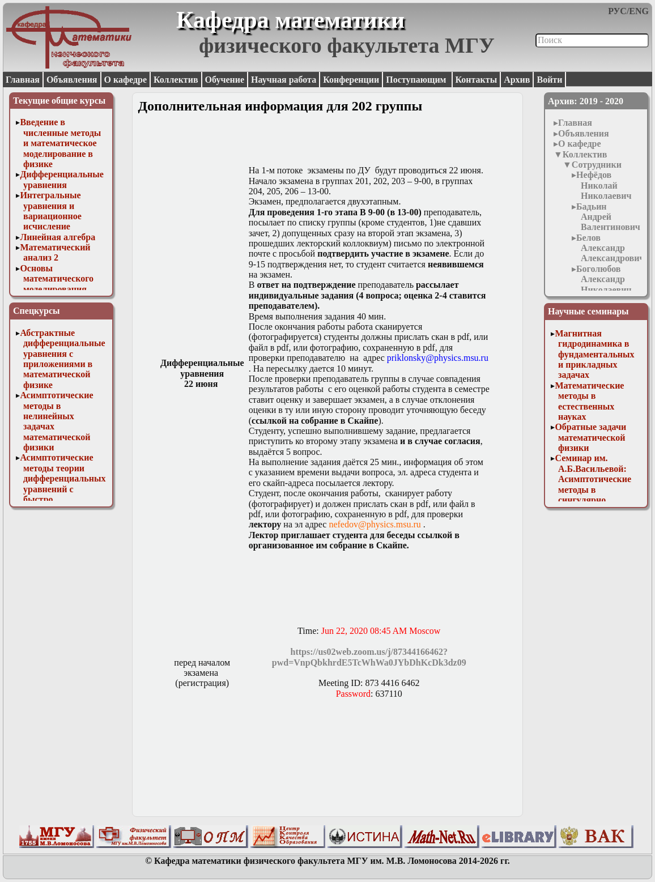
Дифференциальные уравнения (62, 179)
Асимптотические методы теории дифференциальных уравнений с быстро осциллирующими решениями (62, 489)
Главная (23, 79)
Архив (517, 79)
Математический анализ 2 (55, 252)
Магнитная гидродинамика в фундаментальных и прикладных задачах (594, 354)
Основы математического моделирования (56, 278)
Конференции (351, 79)
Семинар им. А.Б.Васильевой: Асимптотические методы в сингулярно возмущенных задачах (593, 489)
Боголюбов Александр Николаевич (603, 279)
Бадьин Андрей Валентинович (608, 217)
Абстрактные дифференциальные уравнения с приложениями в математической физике (62, 359)
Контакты (476, 79)
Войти (549, 79)
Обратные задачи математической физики (590, 437)
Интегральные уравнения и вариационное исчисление (50, 210)
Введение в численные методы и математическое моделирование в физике (60, 143)
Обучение (225, 79)
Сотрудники (597, 164)
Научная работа (283, 79)
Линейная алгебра (57, 237)
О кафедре (125, 79)
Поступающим (417, 79)
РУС (617, 11)
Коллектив (176, 79)
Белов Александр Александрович (610, 248)
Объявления (71, 79)
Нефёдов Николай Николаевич (603, 185)
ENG (639, 11)
